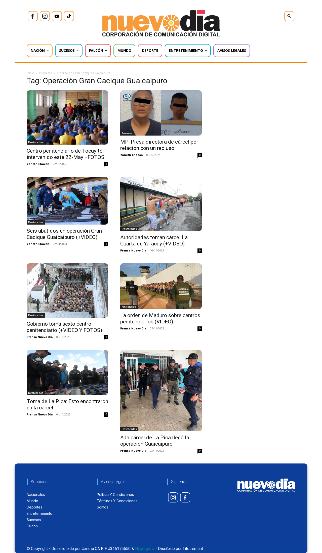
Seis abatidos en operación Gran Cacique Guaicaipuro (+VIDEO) (64, 234)
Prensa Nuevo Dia (133, 250)
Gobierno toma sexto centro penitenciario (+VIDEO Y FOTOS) (64, 327)
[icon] (33, 16)
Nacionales (129, 307)
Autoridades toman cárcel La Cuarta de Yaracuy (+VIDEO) (154, 240)
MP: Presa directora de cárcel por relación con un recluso (159, 145)
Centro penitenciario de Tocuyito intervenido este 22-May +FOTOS (65, 154)
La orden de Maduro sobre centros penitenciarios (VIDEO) (160, 318)
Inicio (30, 73)
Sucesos (127, 133)
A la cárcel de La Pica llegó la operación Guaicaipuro (154, 441)
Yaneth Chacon (38, 164)
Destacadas (35, 142)
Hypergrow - (146, 548)
